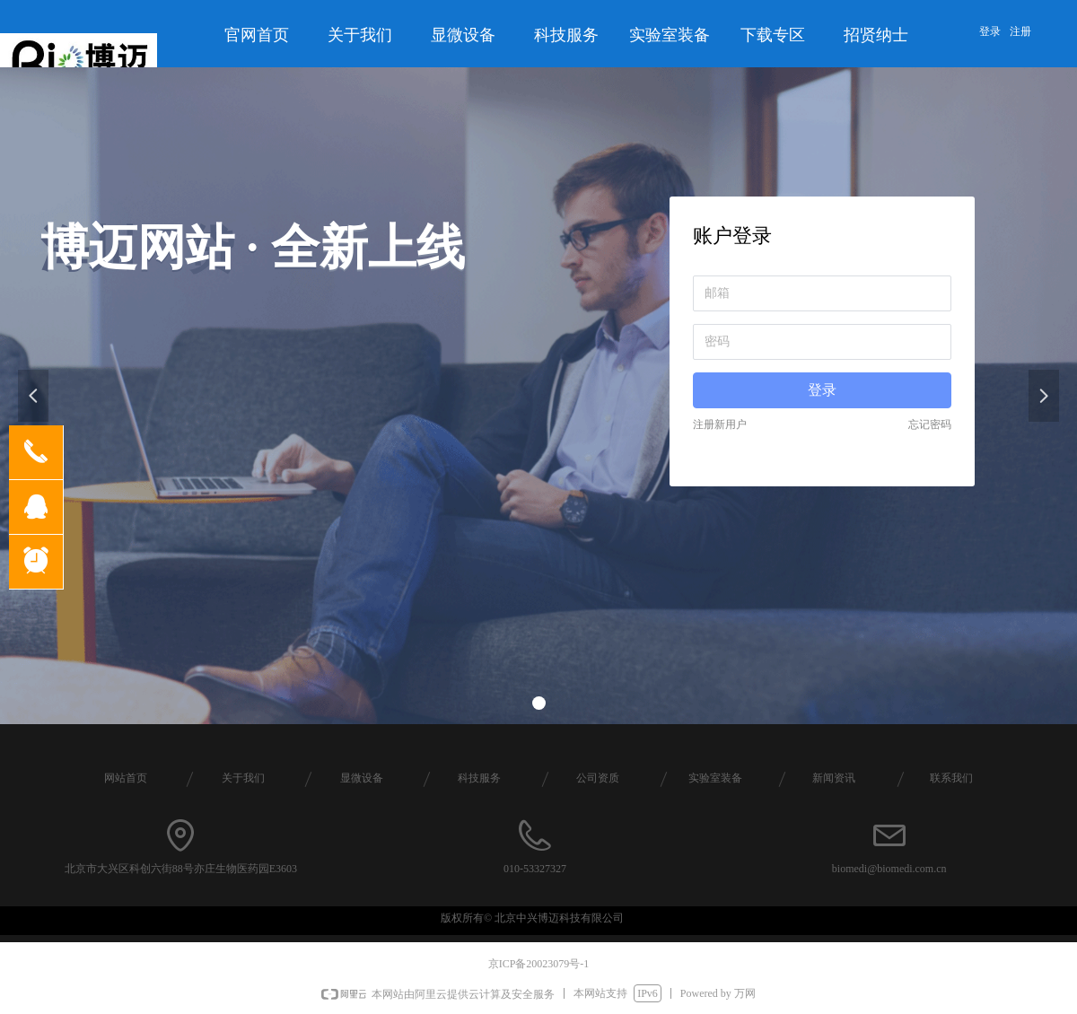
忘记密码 (929, 424)
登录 (822, 390)
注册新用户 (720, 424)
